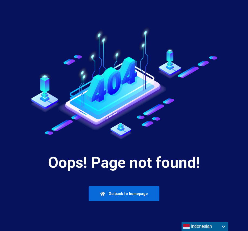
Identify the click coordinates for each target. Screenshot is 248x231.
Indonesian (197, 226)
